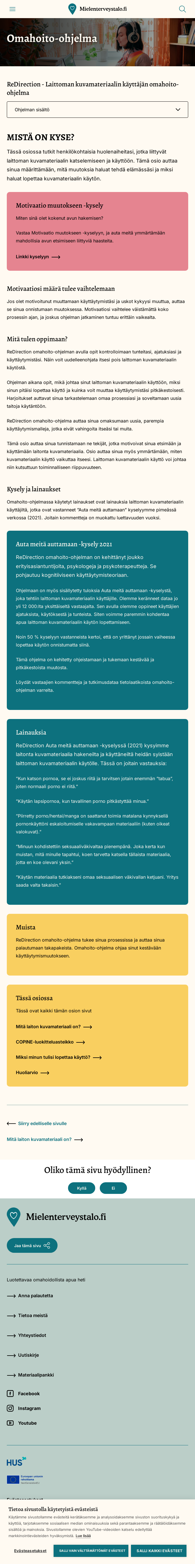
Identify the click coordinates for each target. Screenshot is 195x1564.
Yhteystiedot (26, 1335)
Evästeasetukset (30, 1550)
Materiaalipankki (30, 1374)
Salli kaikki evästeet (160, 1550)
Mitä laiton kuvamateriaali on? (54, 1026)
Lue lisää (83, 1535)
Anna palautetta (30, 1295)
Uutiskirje (23, 1355)
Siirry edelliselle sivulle (37, 1123)
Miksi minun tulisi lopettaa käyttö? (59, 1057)
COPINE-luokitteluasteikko (50, 1041)
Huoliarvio (32, 1072)
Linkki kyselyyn (38, 256)
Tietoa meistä (27, 1315)
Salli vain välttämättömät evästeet (92, 1551)
